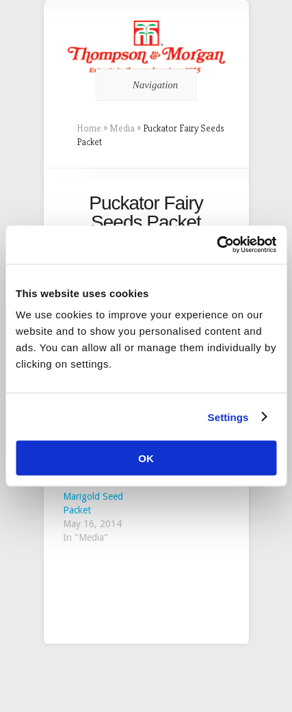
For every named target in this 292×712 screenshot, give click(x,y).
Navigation (143, 84)
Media (122, 128)
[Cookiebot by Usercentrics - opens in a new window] (216, 245)
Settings (228, 416)
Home (89, 128)
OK (146, 458)
